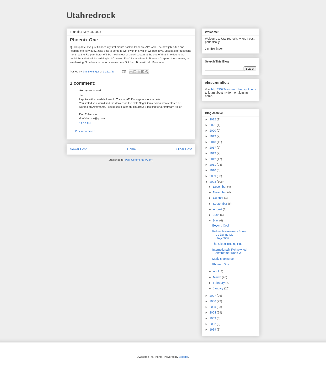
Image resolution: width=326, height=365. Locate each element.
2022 (213, 119)
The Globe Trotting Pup (227, 243)
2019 (213, 136)
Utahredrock (91, 15)
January (218, 288)
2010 (213, 170)
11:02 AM (85, 123)
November (220, 192)
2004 (213, 312)
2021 (213, 125)
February (219, 282)
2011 (213, 164)
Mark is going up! (223, 258)
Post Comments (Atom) (139, 159)
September (220, 203)
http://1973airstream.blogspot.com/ (233, 89)
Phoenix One (220, 264)
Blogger (183, 356)
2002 (213, 324)
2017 (213, 147)
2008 (213, 181)
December (220, 186)
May (216, 220)
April (216, 271)
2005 (213, 307)
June (216, 215)
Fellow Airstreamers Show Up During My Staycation (229, 235)
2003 (213, 318)
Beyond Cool (220, 225)
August (218, 209)
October (218, 198)
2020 (213, 130)
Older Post (184, 149)
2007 (213, 295)
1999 (213, 329)
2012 (213, 159)
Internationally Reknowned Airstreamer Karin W (229, 251)
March (217, 277)
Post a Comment (85, 131)
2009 (213, 176)
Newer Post (78, 149)
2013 (213, 153)
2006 (213, 301)
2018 (213, 142)
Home (131, 149)
